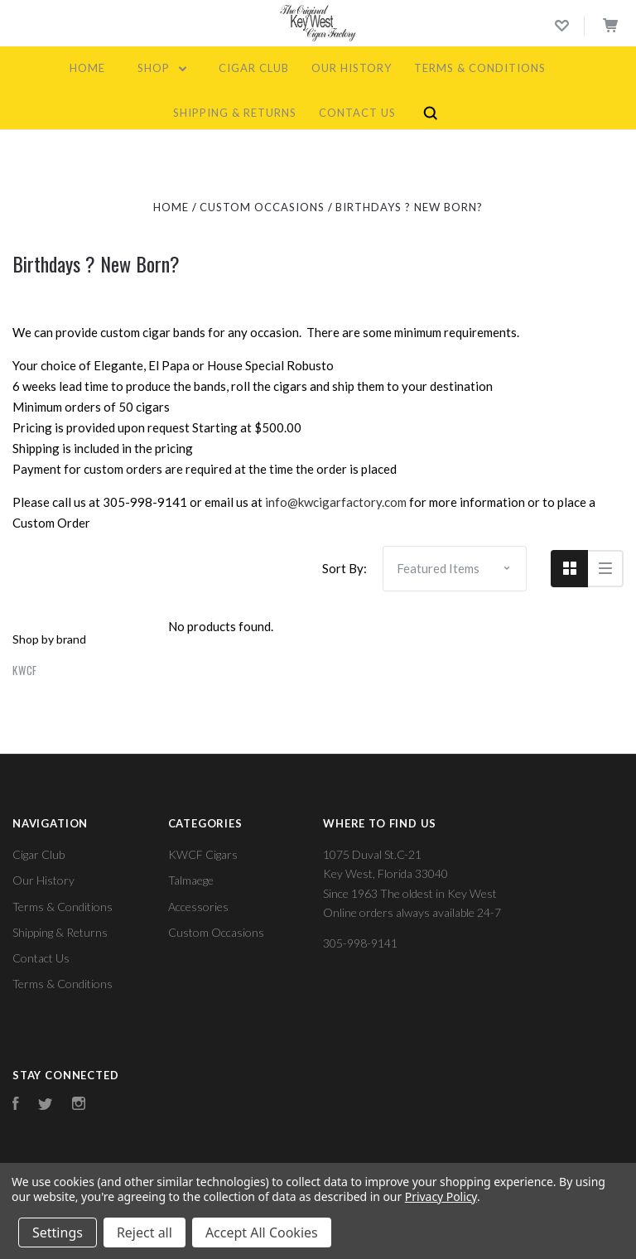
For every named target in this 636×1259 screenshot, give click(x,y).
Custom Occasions (216, 932)
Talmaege (191, 880)
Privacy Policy (441, 1196)
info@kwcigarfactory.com (336, 501)
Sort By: (344, 568)
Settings (57, 1232)
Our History (351, 68)
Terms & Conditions (480, 68)
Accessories (198, 907)
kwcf (24, 670)
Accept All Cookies (261, 1232)
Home (87, 68)
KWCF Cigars (203, 854)
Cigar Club (254, 68)
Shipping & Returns (234, 112)
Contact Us (357, 112)
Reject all (144, 1232)
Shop (161, 68)
